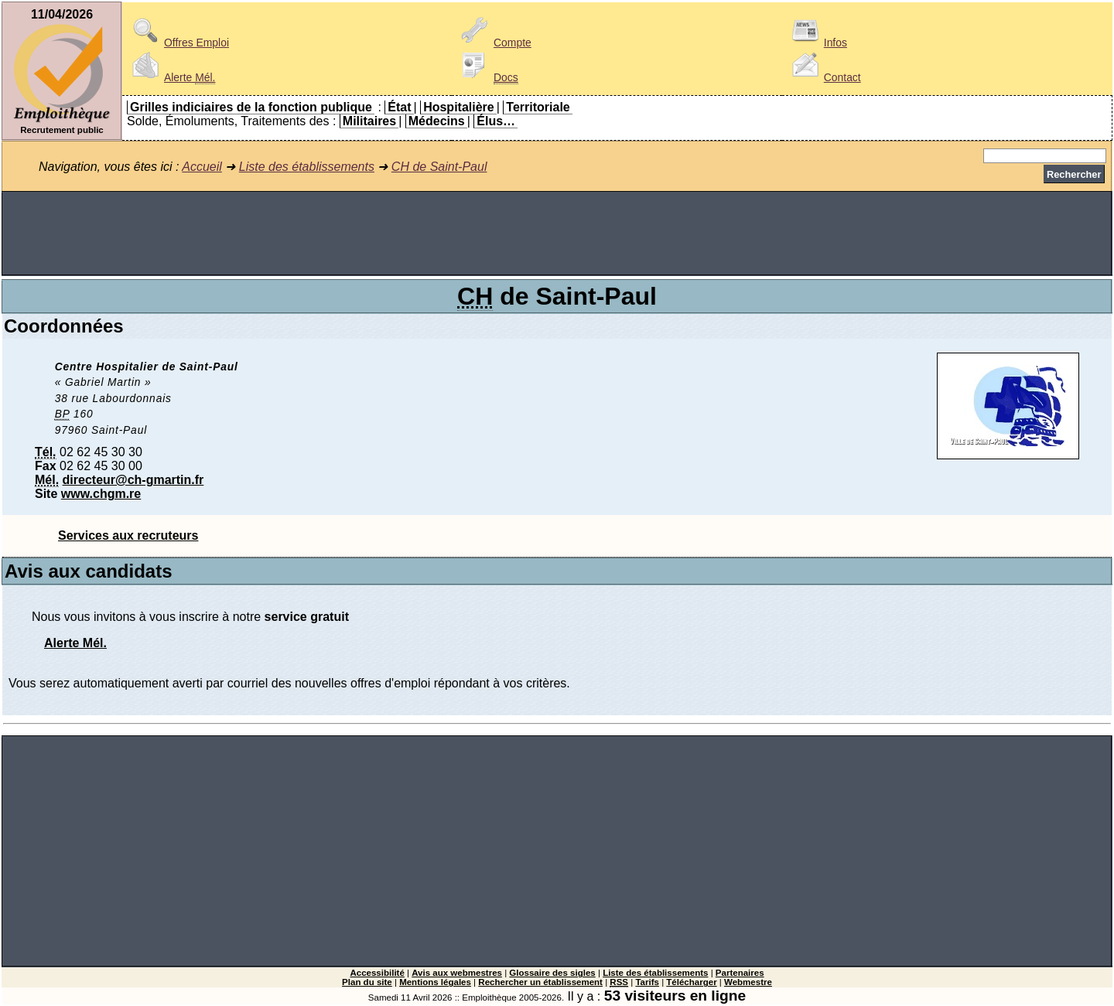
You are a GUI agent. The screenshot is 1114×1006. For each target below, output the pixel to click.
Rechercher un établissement (540, 982)
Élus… (496, 121)
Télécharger (691, 982)
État (399, 107)
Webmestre (748, 982)
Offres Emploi (178, 42)
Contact (824, 77)
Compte (493, 42)
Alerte (171, 77)
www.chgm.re (101, 493)
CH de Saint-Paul (439, 166)
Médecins (436, 121)
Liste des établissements (306, 166)
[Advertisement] (557, 233)
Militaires (369, 121)
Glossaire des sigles (552, 972)
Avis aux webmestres (457, 972)
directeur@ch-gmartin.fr (133, 479)
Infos (817, 42)
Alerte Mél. (75, 643)
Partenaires (740, 972)
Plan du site (367, 982)
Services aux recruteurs (128, 535)
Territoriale (537, 107)
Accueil (202, 166)
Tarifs (647, 982)
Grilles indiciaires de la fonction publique (251, 107)
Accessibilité (377, 972)
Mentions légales (435, 982)
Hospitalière (458, 107)
